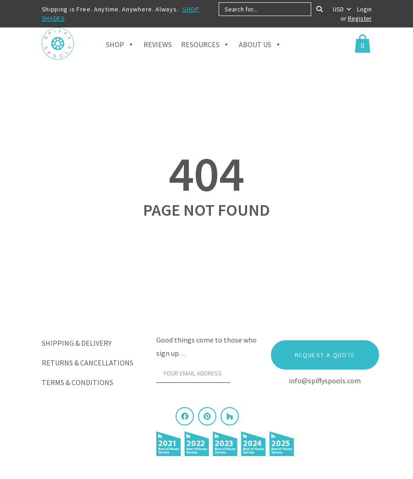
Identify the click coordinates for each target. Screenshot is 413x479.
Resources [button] (205, 55)
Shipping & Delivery (76, 343)
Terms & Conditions (77, 382)
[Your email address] (193, 374)
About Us (260, 55)
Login (364, 9)
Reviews (157, 55)
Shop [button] (120, 55)
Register (360, 18)
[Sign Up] (246, 376)
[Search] (319, 9)
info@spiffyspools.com (325, 380)
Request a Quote (325, 355)
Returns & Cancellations (87, 362)
